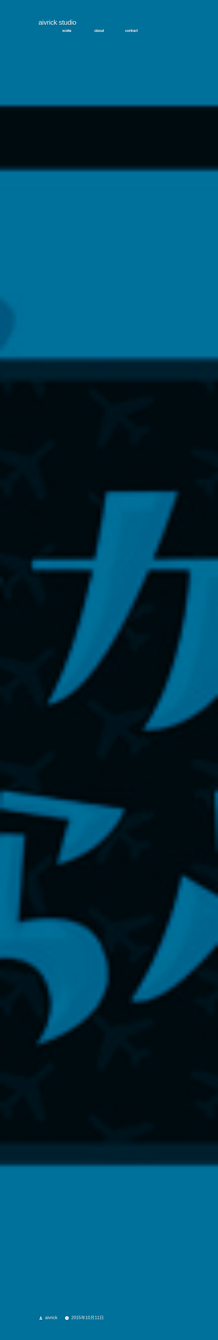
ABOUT (99, 31)
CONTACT (131, 31)
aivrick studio (57, 23)
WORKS (66, 31)
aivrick (51, 1318)
